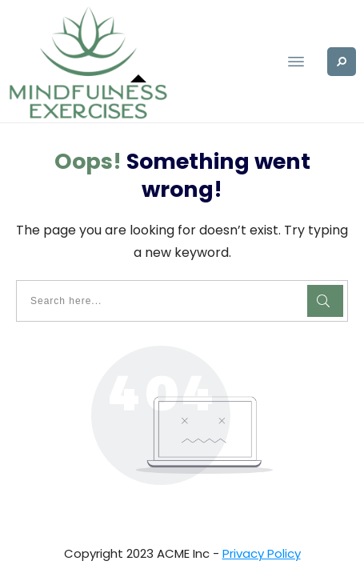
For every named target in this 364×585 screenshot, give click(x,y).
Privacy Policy (261, 553)
